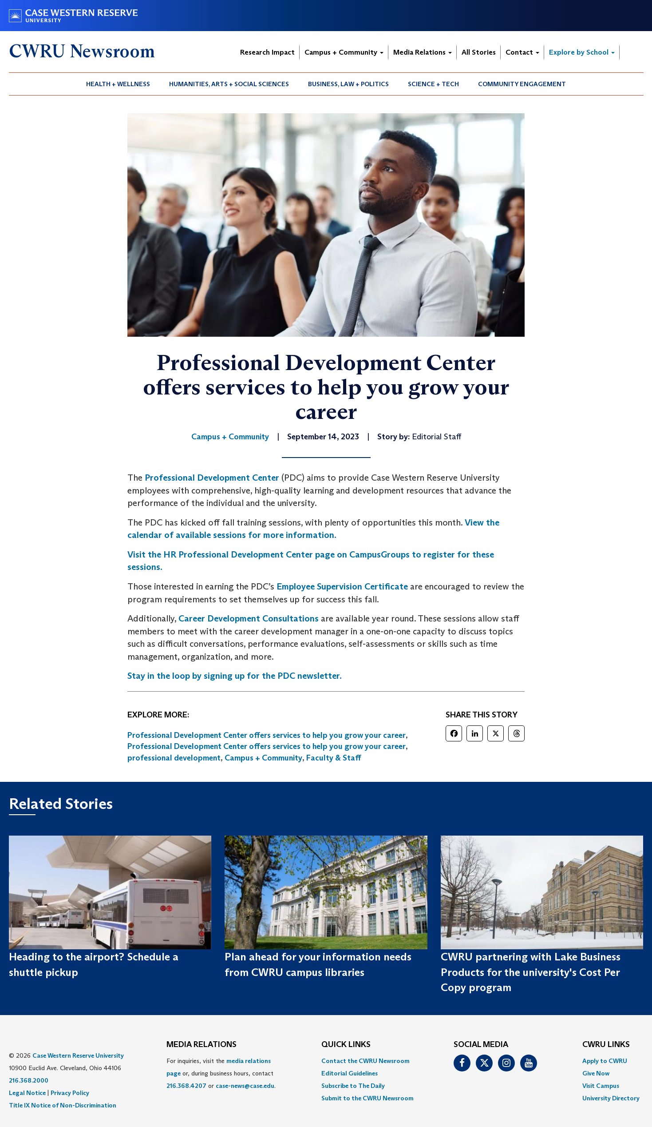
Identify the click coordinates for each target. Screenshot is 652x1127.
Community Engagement (522, 84)
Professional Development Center (212, 477)
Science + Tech (433, 84)
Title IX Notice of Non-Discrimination (62, 1105)
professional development (174, 758)
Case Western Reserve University (78, 1055)
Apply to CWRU (604, 1061)
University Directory (611, 1098)
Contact (522, 52)
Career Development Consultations (248, 618)
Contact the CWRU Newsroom (365, 1061)
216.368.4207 (186, 1086)
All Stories (479, 52)
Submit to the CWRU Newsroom (367, 1098)
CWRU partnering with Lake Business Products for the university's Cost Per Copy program (530, 972)
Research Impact (267, 52)
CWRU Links (606, 1044)
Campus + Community (343, 52)
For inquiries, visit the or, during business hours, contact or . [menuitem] (221, 1073)
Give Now (595, 1073)
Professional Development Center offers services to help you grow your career (266, 735)
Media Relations (422, 52)
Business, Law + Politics (348, 84)
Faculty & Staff (333, 758)
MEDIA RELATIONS (201, 1044)
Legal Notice (27, 1093)
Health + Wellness (118, 84)
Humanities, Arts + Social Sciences (229, 84)
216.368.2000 (28, 1080)
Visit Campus (600, 1086)
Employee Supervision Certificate (342, 586)
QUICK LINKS (346, 1044)
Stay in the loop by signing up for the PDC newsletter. (234, 675)
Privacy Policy (70, 1093)
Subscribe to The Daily (353, 1086)
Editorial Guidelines (349, 1073)
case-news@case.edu (245, 1086)
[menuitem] (118, 84)
